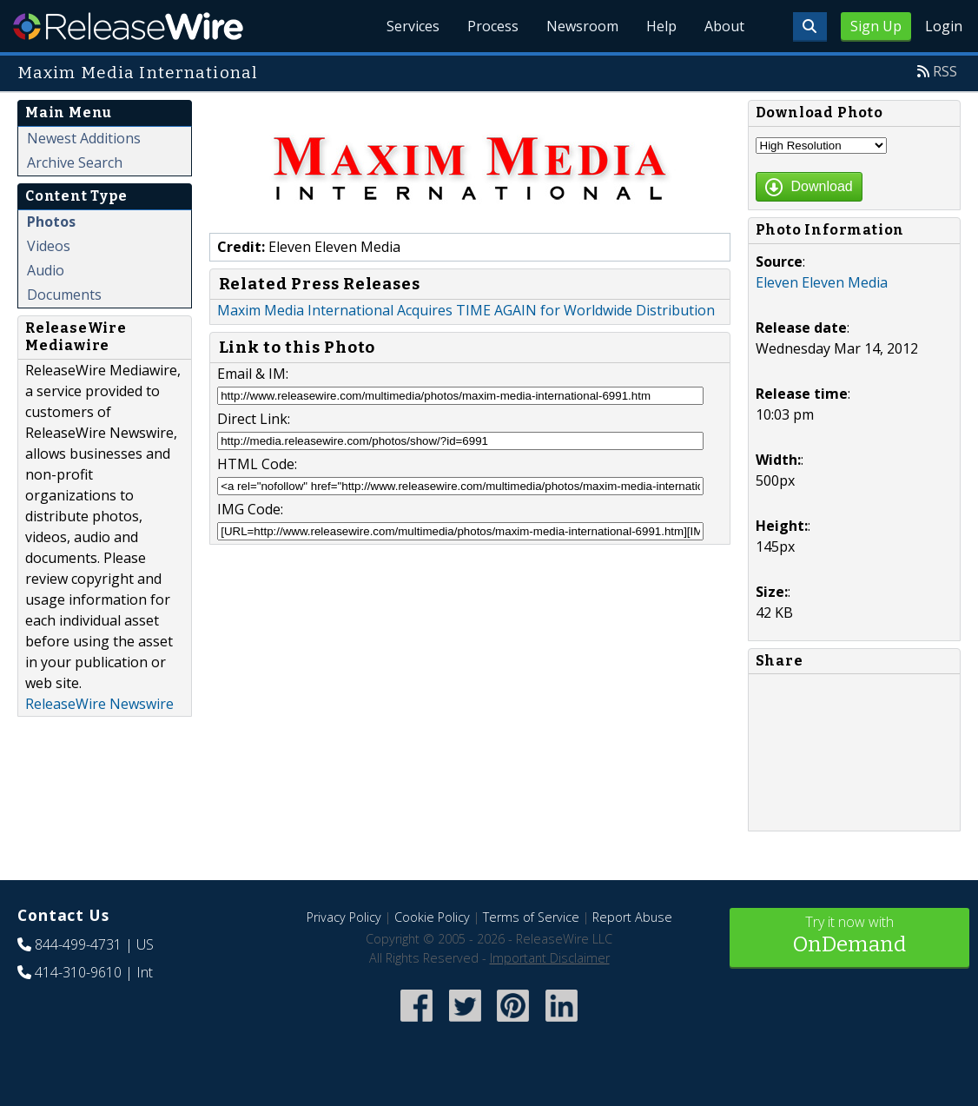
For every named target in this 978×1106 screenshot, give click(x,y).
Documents (64, 294)
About (724, 26)
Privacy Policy (344, 917)
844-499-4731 (78, 944)
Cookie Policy (432, 917)
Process (493, 26)
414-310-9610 (78, 972)
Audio (45, 270)
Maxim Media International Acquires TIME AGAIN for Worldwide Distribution (466, 310)
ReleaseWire (128, 26)
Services (413, 26)
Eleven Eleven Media (822, 282)
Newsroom (582, 26)
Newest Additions (84, 138)
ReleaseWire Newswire (99, 703)
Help (661, 26)
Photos (51, 221)
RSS (945, 71)
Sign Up (876, 26)
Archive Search (74, 162)
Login (943, 26)
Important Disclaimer (550, 958)
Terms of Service (531, 917)
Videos (48, 245)
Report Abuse (632, 917)
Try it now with (850, 936)
